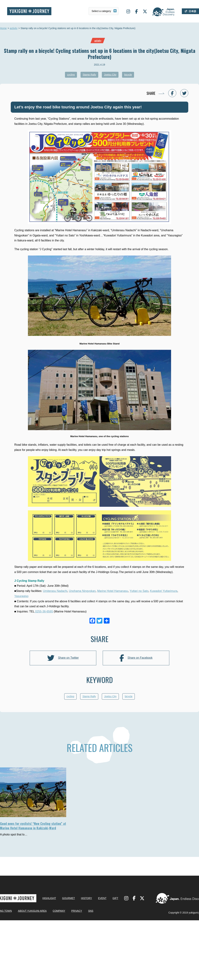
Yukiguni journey (29, 11)
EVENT (102, 931)
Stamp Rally (89, 74)
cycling (71, 74)
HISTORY (86, 931)
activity (14, 28)
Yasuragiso (21, 596)
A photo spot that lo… (13, 834)
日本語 (192, 11)
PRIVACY (76, 944)
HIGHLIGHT (49, 931)
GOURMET (68, 931)
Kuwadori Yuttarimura (163, 590)
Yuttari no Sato (139, 590)
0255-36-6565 (43, 611)
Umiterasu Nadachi (55, 590)
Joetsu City (110, 74)
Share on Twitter (63, 658)
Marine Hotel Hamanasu (112, 590)
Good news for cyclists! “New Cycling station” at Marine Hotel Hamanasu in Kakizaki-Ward (33, 825)
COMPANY (59, 944)
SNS (90, 944)
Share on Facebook (136, 658)
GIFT (115, 931)
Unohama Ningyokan (82, 590)
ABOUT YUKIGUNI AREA (32, 944)
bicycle (128, 74)
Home (3, 28)
